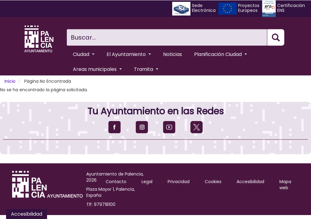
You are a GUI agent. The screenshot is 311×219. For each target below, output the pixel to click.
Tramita (146, 69)
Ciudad (83, 54)
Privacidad (179, 182)
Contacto (116, 182)
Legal (147, 182)
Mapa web (285, 185)
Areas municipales (97, 69)
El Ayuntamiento (129, 54)
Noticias (172, 54)
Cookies (213, 182)
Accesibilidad (250, 182)
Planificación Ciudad (220, 54)
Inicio (10, 81)
